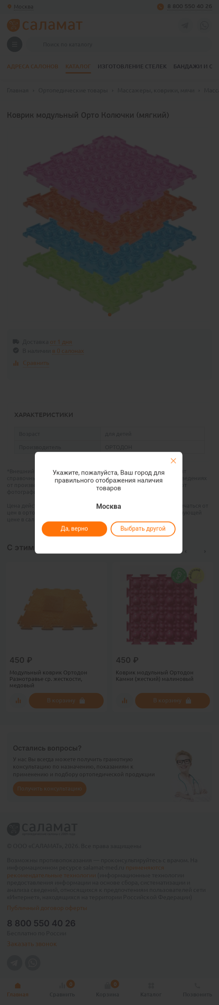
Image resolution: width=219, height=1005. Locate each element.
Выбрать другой (143, 528)
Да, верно (74, 528)
